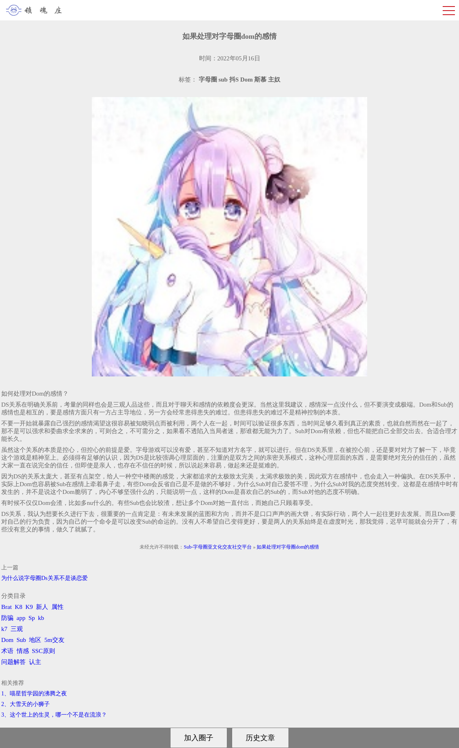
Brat (6, 607)
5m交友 (54, 640)
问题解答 (13, 662)
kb (41, 618)
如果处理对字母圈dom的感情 (288, 547)
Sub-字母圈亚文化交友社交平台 (218, 547)
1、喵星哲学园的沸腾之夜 (34, 693)
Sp (32, 618)
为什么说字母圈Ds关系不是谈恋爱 (44, 578)
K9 (29, 607)
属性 (57, 607)
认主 (35, 662)
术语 (7, 651)
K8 (18, 607)
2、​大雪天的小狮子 (25, 704)
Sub (21, 640)
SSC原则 (43, 651)
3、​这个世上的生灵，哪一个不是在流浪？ (54, 715)
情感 (23, 651)
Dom (7, 640)
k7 (4, 629)
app (21, 618)
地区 (35, 640)
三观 (17, 629)
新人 (42, 607)
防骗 (7, 618)
